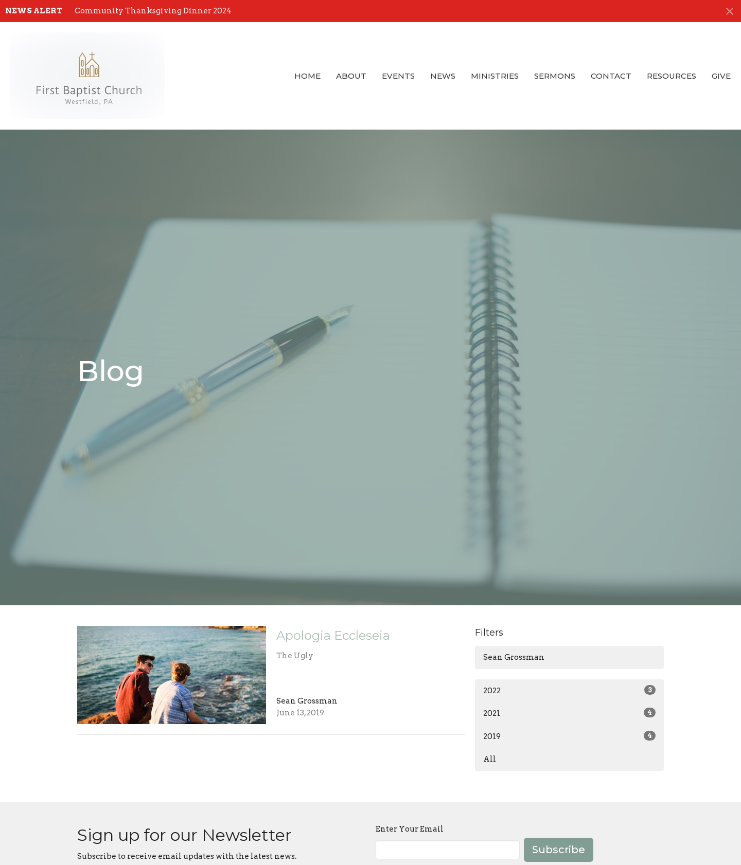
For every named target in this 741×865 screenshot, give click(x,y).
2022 (569, 690)
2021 (569, 713)
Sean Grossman (513, 657)
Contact (611, 76)
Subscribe (558, 849)
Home (307, 76)
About (351, 76)
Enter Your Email (410, 829)
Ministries (495, 76)
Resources (671, 76)
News (442, 76)
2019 (569, 736)
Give (721, 76)
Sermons (554, 76)
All (489, 759)
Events (398, 76)
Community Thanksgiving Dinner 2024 (153, 10)
